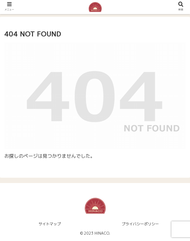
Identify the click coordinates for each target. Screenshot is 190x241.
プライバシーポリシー (140, 223)
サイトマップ (50, 223)
